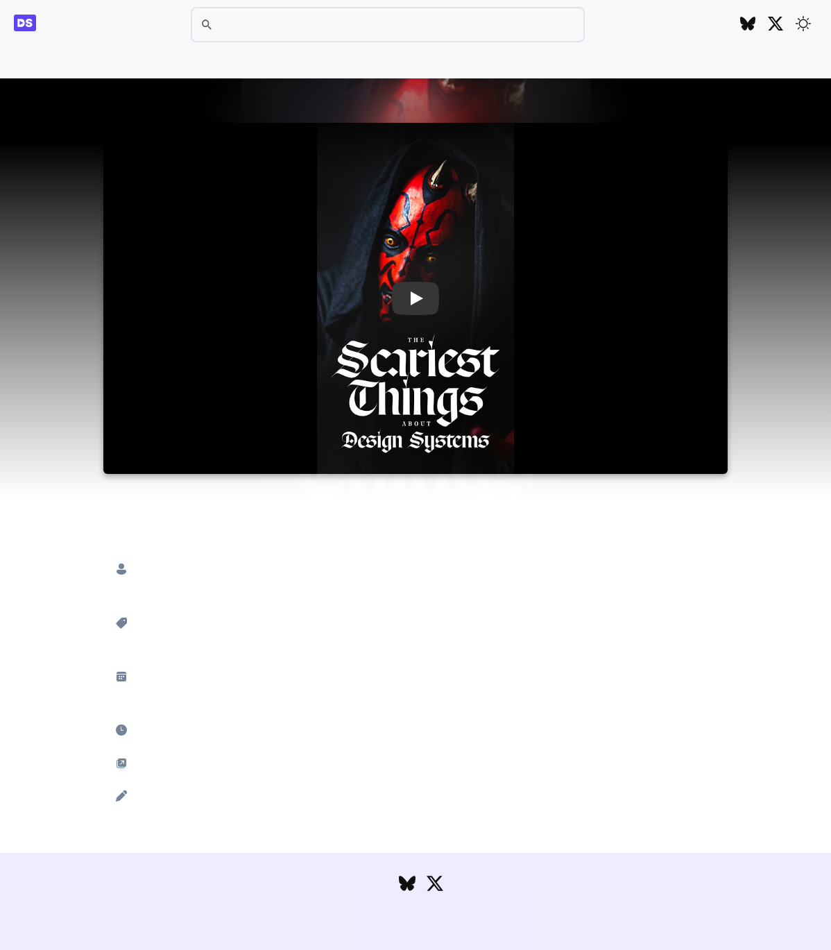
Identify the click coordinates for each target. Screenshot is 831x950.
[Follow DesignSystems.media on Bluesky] (748, 25)
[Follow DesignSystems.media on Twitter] (775, 25)
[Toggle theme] (803, 23)
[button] (415, 298)
